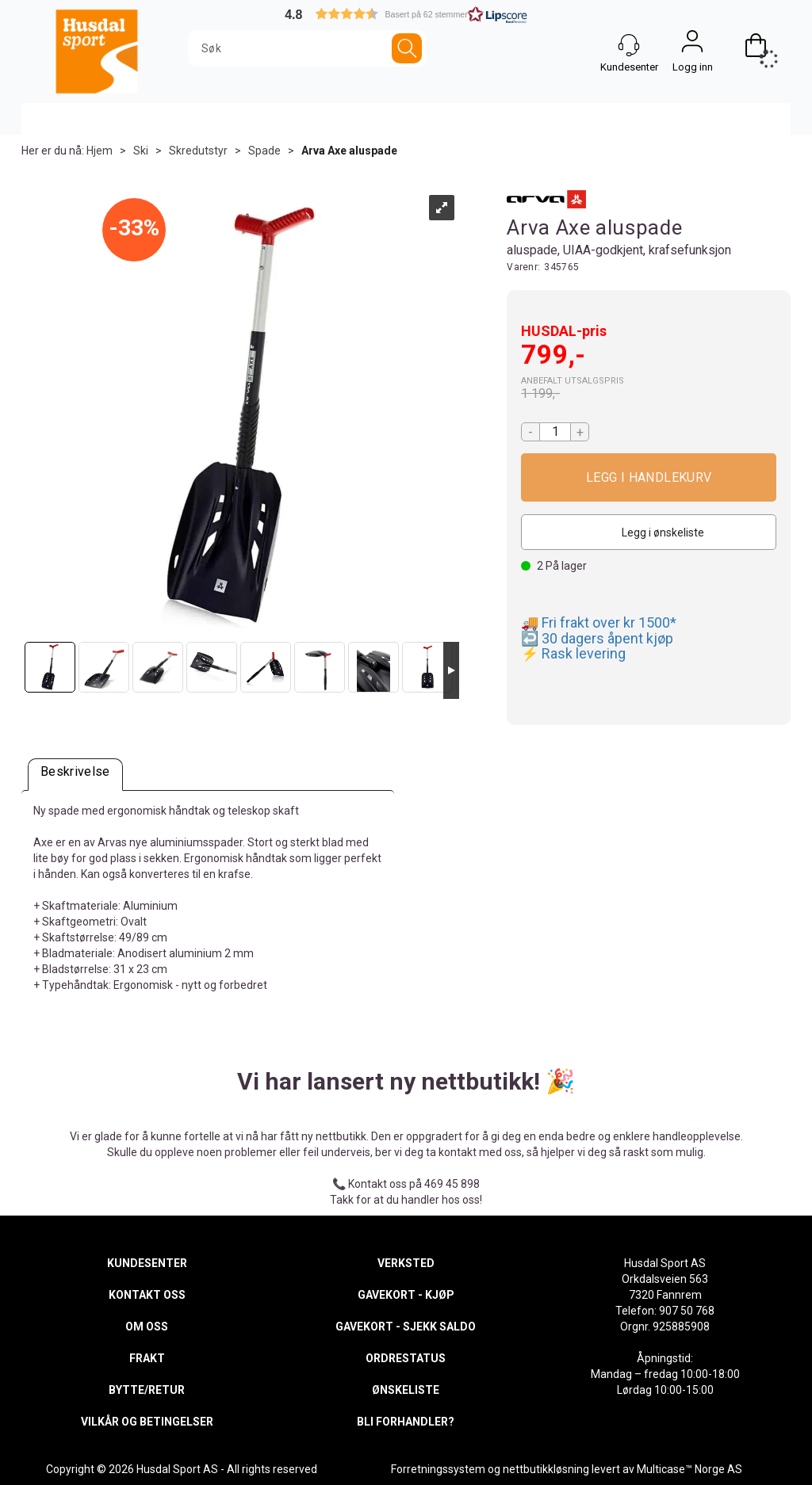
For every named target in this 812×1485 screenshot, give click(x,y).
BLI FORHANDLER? (405, 1421)
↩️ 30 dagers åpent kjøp (597, 638)
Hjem (99, 150)
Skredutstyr (198, 150)
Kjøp (648, 477)
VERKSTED (406, 1263)
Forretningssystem (438, 1469)
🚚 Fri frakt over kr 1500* (598, 622)
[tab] (75, 774)
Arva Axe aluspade (349, 150)
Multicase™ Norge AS (689, 1469)
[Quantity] (555, 431)
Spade (264, 150)
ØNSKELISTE (405, 1390)
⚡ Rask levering (573, 653)
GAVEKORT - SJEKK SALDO (405, 1326)
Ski (140, 150)
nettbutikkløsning (546, 1469)
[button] (406, 14)
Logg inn (692, 45)
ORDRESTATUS (406, 1358)
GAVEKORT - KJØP (406, 1294)
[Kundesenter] (629, 45)
